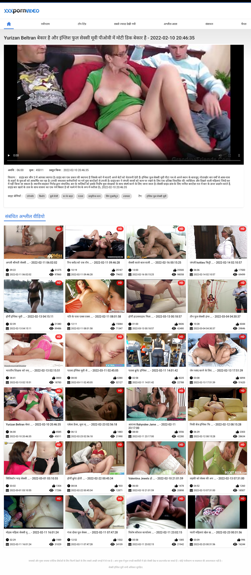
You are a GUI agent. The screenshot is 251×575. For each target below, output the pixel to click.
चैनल (243, 24)
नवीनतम (45, 24)
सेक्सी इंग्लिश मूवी (116, 567)
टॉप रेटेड (82, 24)
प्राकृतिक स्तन (94, 196)
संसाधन (209, 24)
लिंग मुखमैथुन (112, 196)
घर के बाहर (68, 196)
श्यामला (126, 196)
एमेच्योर (30, 196)
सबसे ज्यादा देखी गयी (125, 24)
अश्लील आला (170, 24)
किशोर (42, 196)
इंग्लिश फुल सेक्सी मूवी (156, 196)
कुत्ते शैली (54, 196)
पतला (80, 196)
